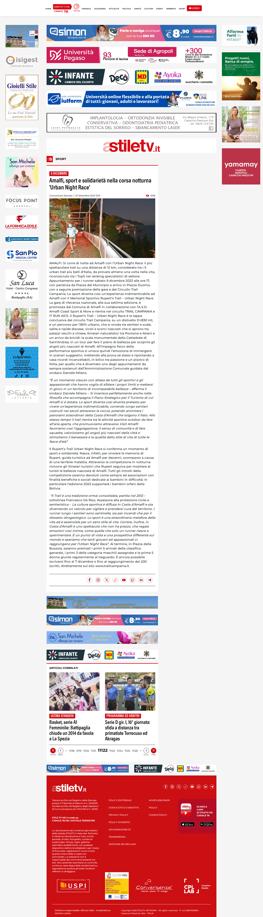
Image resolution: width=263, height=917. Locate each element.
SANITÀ (137, 9)
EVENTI (159, 9)
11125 (127, 750)
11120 (86, 750)
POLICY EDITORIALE (120, 800)
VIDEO (194, 8)
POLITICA (126, 9)
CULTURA (148, 9)
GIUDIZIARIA (100, 9)
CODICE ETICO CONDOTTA (124, 807)
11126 (135, 750)
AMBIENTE (171, 9)
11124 (120, 750)
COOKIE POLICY (158, 815)
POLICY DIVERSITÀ (119, 822)
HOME (48, 9)
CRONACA (86, 9)
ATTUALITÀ (114, 9)
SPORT (182, 9)
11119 (78, 750)
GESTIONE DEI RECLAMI (122, 844)
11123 (112, 750)
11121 (93, 750)
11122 (103, 750)
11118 (71, 750)
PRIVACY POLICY (118, 815)
